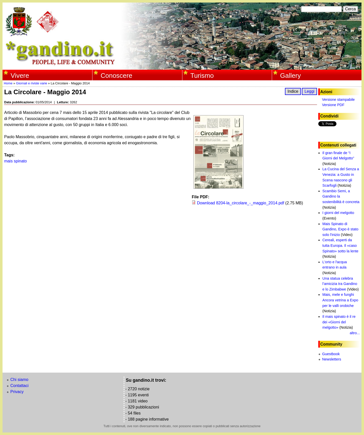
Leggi (309, 91)
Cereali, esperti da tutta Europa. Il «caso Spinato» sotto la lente (340, 245)
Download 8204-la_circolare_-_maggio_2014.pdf (240, 203)
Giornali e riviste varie (31, 83)
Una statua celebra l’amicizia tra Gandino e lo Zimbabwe (339, 283)
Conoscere (116, 75)
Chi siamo (19, 379)
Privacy (16, 392)
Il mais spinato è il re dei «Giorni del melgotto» (338, 322)
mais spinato (15, 161)
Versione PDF (333, 105)
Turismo (202, 75)
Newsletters (331, 359)
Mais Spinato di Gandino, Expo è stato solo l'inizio (340, 229)
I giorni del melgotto (338, 213)
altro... (355, 333)
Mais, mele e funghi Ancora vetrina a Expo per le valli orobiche (340, 300)
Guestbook (331, 354)
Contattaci (19, 385)
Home (8, 83)
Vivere (20, 75)
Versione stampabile (338, 100)
